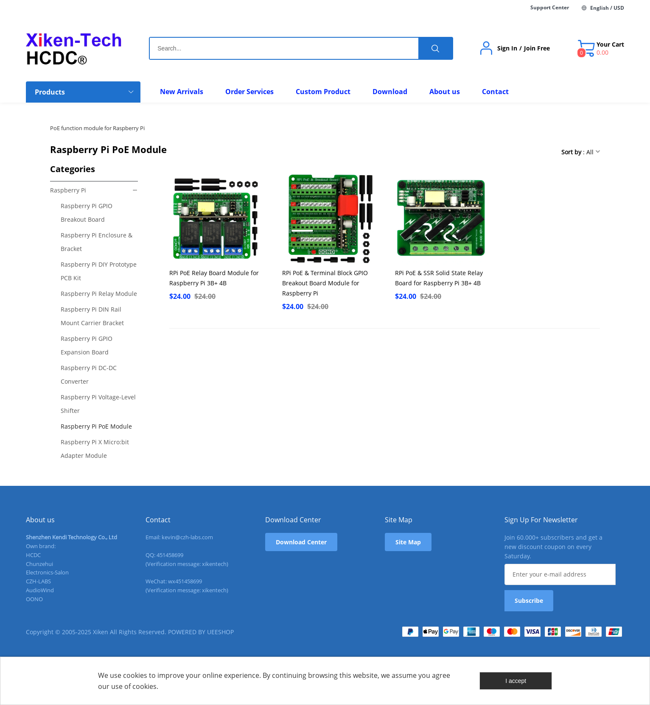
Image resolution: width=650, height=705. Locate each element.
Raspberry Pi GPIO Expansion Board (86, 345)
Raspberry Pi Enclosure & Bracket (96, 242)
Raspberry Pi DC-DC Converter (89, 374)
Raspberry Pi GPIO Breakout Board (86, 212)
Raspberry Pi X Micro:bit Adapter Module (95, 449)
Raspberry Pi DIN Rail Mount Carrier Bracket (92, 316)
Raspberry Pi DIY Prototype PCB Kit (99, 271)
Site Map (408, 542)
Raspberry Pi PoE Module (96, 426)
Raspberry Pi (68, 190)
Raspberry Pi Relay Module (99, 294)
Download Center (301, 542)
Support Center (549, 7)
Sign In (507, 48)
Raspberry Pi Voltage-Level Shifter (98, 404)
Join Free (537, 48)
